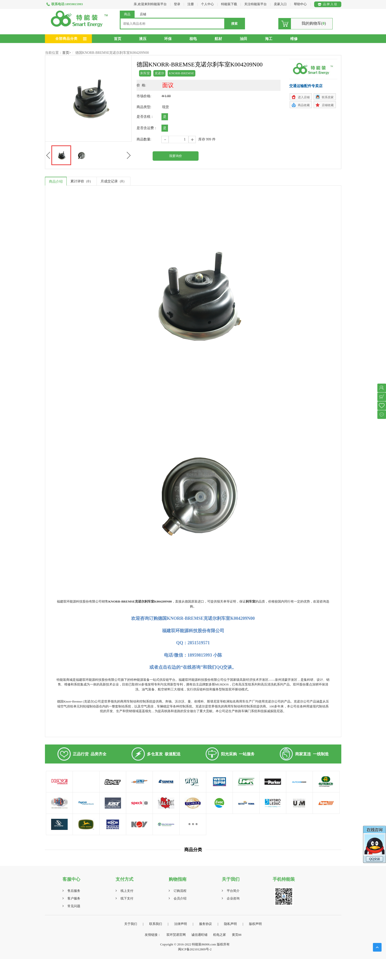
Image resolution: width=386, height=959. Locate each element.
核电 (193, 39)
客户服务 (73, 898)
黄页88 (237, 935)
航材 (218, 39)
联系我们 (155, 924)
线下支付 (127, 898)
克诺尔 (159, 73)
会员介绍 (180, 898)
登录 (177, 4)
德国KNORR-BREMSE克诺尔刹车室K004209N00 (112, 53)
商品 (127, 14)
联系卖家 (328, 97)
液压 (142, 39)
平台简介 (233, 891)
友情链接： (153, 935)
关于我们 (130, 924)
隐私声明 (230, 924)
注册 (190, 4)
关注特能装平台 (255, 4)
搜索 (234, 23)
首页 (117, 39)
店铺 (143, 14)
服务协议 (205, 924)
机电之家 (219, 935)
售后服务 (73, 891)
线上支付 (127, 891)
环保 (168, 39)
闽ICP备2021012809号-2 (194, 949)
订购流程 (180, 891)
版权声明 (255, 924)
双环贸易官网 (176, 935)
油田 (243, 39)
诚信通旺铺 (199, 935)
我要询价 (175, 156)
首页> (66, 53)
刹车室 (145, 73)
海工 (268, 39)
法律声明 (180, 924)
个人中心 (207, 4)
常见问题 (73, 906)
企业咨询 (233, 898)
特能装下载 (229, 4)
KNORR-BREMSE (181, 73)
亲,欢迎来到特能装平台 (150, 4)
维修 (294, 39)
